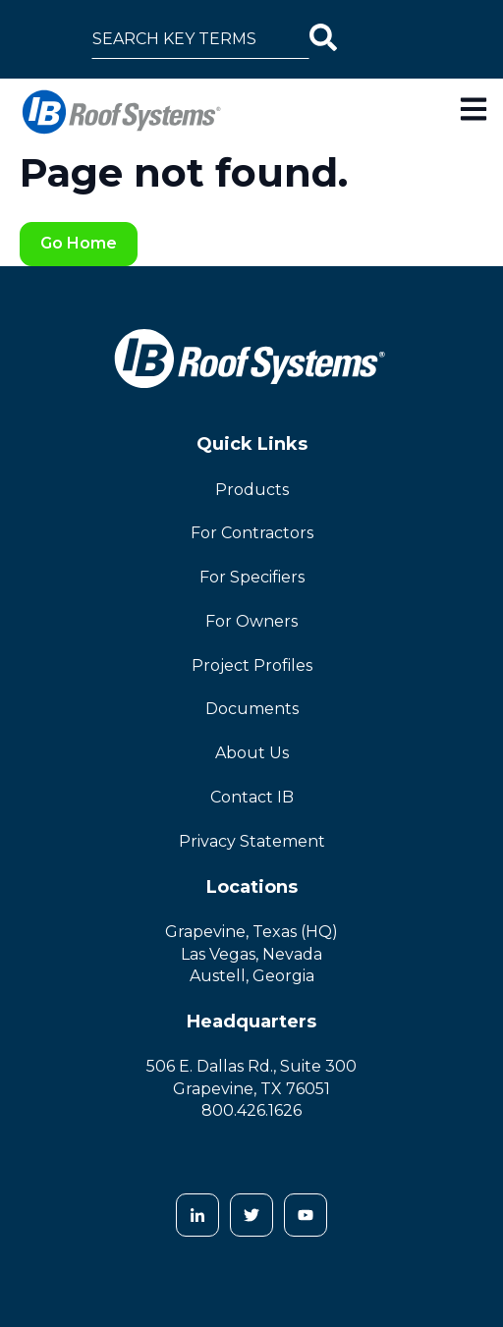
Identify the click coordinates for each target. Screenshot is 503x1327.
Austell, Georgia (252, 976)
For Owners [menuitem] (251, 621)
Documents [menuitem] (252, 708)
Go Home (78, 243)
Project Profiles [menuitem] (252, 665)
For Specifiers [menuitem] (252, 577)
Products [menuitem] (252, 489)
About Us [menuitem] (252, 753)
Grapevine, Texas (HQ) (251, 931)
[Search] (323, 39)
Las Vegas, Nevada (251, 954)
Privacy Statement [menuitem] (252, 841)
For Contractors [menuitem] (252, 533)
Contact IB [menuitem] (252, 797)
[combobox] (200, 39)
